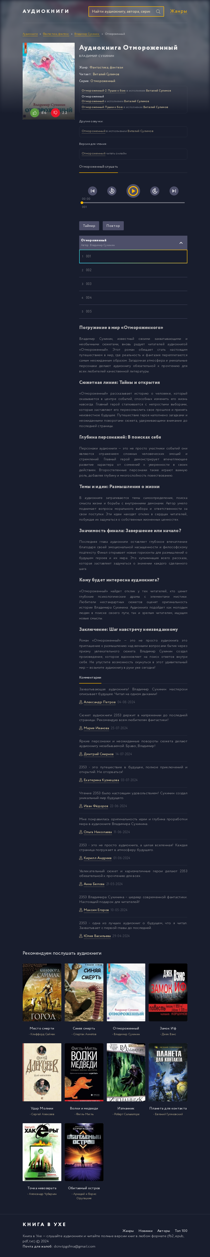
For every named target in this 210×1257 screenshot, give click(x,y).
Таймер (89, 227)
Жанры (178, 12)
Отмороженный (103, 82)
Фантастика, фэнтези (106, 68)
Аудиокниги (46, 12)
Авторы (163, 1232)
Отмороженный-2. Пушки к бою (104, 92)
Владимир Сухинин (96, 57)
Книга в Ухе (32, 1237)
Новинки (145, 1232)
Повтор (113, 227)
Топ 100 (181, 1232)
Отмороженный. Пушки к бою (102, 108)
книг (131, 1237)
